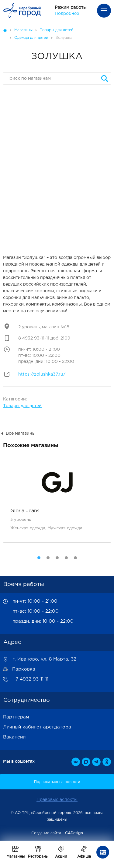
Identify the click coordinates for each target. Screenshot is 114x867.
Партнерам (16, 717)
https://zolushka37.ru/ (41, 374)
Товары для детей (22, 406)
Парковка (23, 669)
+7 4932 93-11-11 (30, 679)
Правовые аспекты (57, 800)
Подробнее (67, 13)
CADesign (74, 833)
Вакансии (14, 737)
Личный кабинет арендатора (37, 727)
